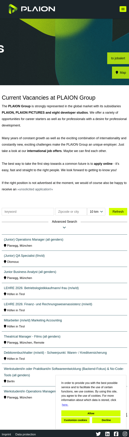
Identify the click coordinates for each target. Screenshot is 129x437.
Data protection (25, 434)
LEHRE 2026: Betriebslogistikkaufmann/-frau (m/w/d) (41, 288)
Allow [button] (91, 413)
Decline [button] (106, 420)
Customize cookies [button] (75, 420)
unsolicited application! (35, 189)
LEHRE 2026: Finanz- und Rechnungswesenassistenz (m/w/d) (48, 304)
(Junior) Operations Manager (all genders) (33, 239)
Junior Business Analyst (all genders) (30, 272)
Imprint (6, 434)
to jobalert (118, 58)
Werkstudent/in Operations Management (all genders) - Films (47, 391)
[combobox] (96, 211)
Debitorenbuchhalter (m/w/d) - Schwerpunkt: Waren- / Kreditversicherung (55, 352)
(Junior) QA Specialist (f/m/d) (24, 255)
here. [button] (65, 404)
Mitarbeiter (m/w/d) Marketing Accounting (33, 320)
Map (120, 72)
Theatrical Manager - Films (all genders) (32, 336)
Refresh (118, 211)
